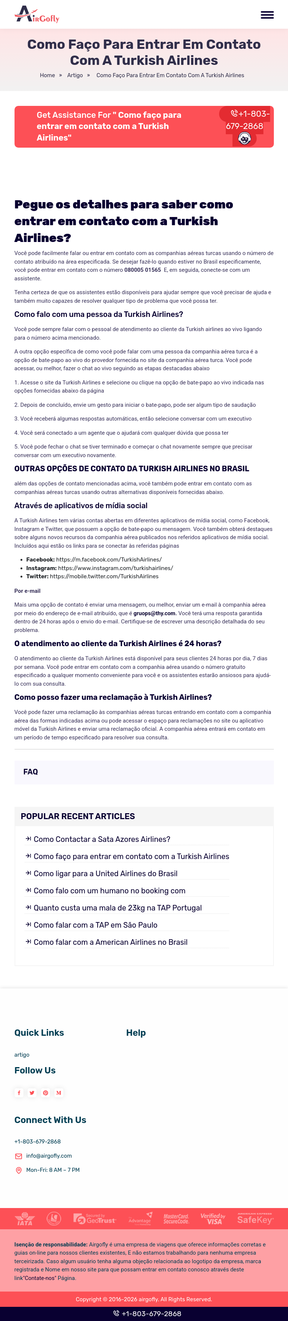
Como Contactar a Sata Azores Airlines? (98, 839)
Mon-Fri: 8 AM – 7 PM (48, 1170)
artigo (73, 75)
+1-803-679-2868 (248, 127)
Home (46, 75)
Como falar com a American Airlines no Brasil (106, 942)
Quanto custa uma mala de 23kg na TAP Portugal (113, 907)
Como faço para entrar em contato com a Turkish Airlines (169, 75)
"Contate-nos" (40, 1278)
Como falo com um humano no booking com (105, 890)
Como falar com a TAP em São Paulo (91, 925)
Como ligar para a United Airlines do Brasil (101, 873)
